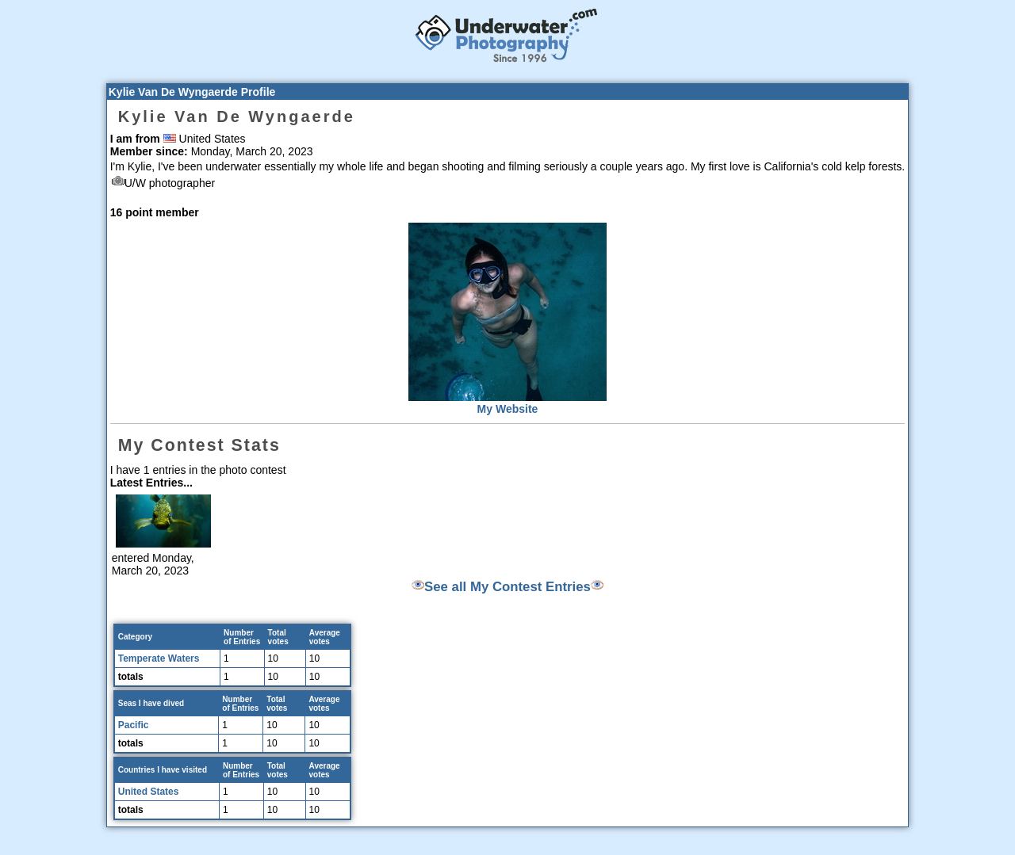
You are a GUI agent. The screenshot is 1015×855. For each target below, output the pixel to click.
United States (148, 791)
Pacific (133, 725)
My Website (507, 409)
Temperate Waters (159, 658)
